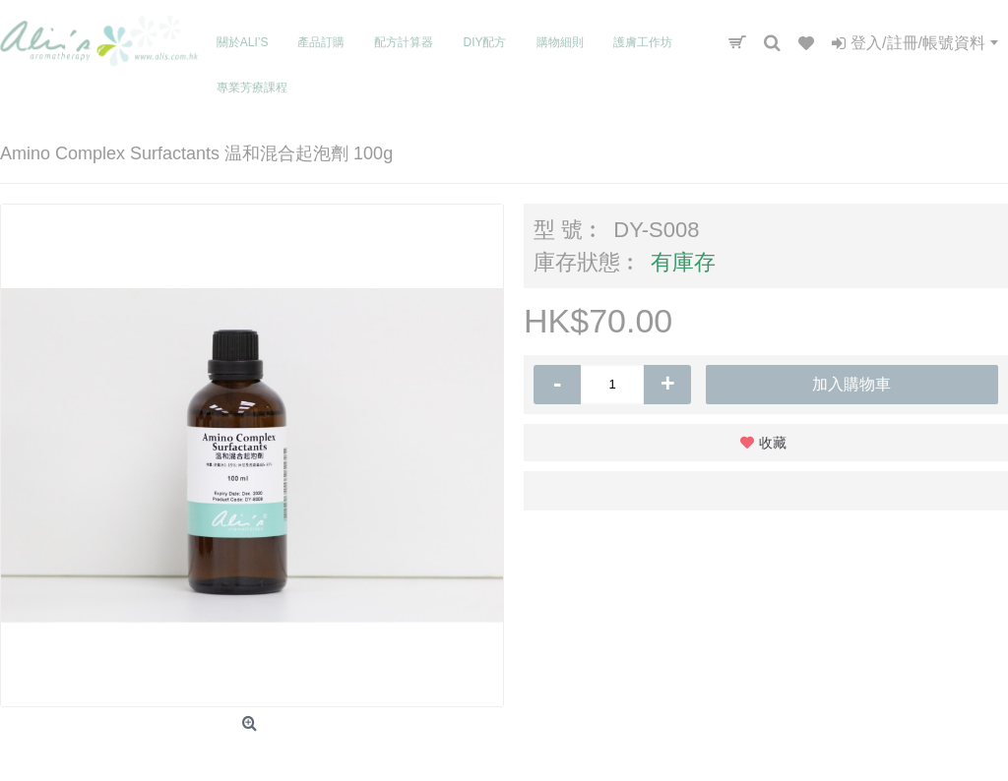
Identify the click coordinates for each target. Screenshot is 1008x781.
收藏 (773, 443)
